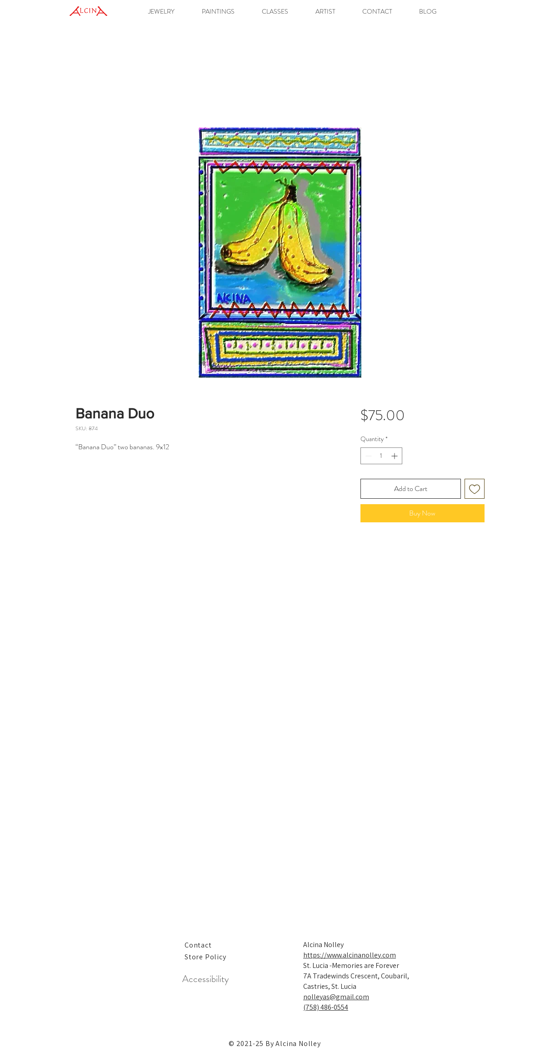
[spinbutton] (381, 456)
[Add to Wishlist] (475, 489)
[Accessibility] (205, 979)
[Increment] (395, 456)
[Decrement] (367, 456)
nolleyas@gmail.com (336, 997)
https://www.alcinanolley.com (349, 955)
